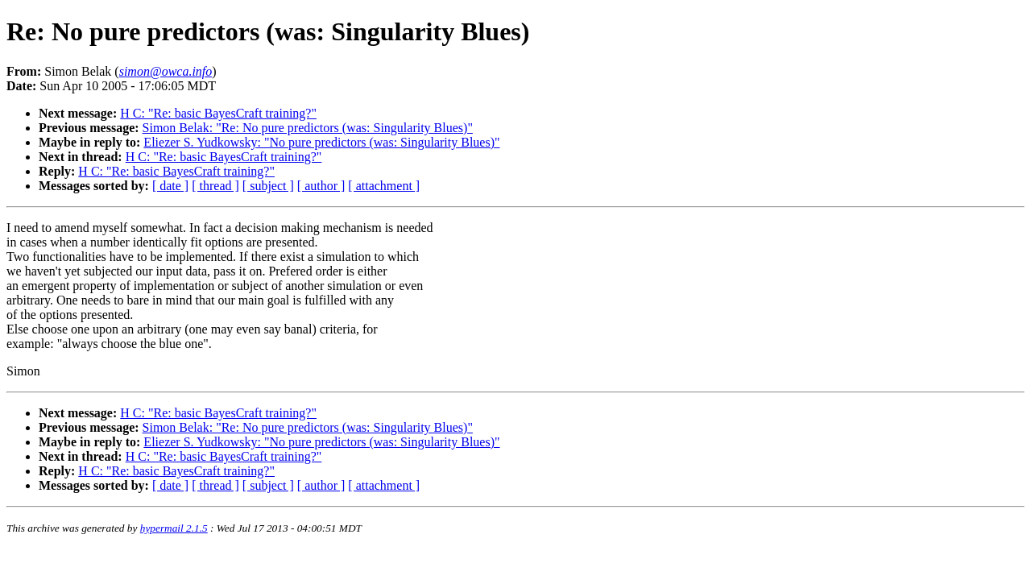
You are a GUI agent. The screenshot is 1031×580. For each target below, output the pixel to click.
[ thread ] (215, 186)
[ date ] (170, 186)
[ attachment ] (384, 186)
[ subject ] (268, 186)
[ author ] (321, 186)
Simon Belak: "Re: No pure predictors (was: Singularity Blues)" (308, 128)
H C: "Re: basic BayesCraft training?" (218, 113)
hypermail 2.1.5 (174, 528)
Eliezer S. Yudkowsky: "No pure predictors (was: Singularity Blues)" (321, 142)
